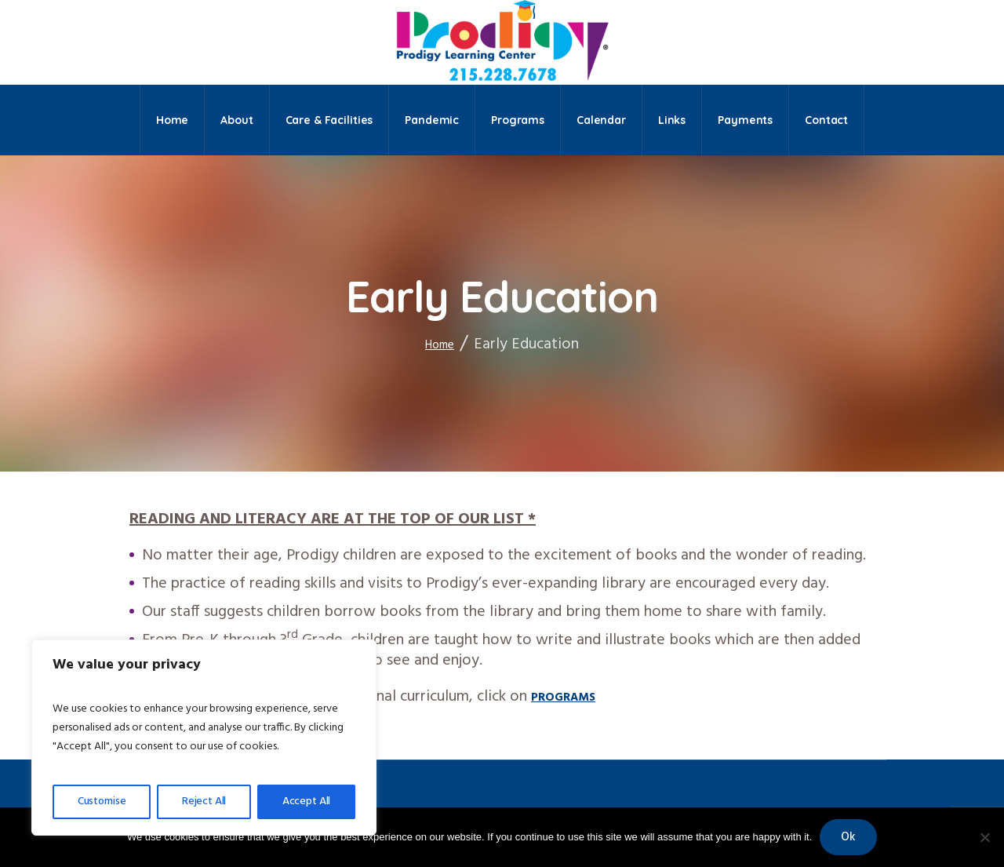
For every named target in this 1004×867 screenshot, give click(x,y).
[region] (203, 737)
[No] (984, 837)
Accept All (306, 801)
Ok (848, 837)
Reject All (204, 801)
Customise (102, 801)
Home (439, 345)
